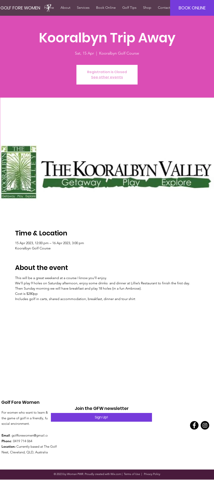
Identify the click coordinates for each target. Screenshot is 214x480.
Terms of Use (132, 474)
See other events (107, 77)
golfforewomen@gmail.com (32, 435)
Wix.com (115, 474)
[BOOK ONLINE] (192, 8)
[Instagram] (205, 425)
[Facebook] (194, 425)
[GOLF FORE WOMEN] (27, 8)
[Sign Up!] (101, 417)
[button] (65, 7)
